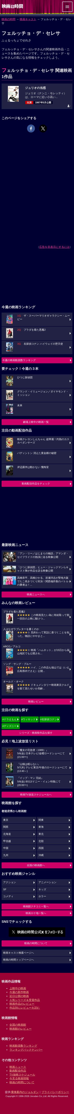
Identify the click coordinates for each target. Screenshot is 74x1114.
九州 (5, 855)
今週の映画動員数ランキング (19, 360)
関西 (5, 827)
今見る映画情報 (19, 1078)
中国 (5, 848)
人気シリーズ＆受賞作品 (24, 1000)
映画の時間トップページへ (18, 959)
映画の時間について (35, 943)
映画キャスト (28, 19)
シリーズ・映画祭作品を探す (35, 732)
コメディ (8, 896)
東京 (5, 820)
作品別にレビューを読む (24, 1007)
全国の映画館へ (36, 865)
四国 (41, 848)
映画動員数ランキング (23, 1045)
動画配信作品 (17, 1070)
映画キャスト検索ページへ (18, 952)
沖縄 (41, 855)
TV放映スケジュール (22, 1074)
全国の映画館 (17, 1024)
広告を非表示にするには (54, 246)
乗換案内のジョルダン (25, 1092)
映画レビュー (36, 701)
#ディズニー (9, 726)
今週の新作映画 (19, 992)
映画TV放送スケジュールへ (36, 794)
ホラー (42, 896)
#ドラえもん (9, 719)
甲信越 (7, 841)
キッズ (42, 889)
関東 (41, 820)
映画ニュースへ (36, 594)
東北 (41, 834)
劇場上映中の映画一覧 (36, 421)
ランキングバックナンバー (26, 1049)
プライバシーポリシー (55, 1092)
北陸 (41, 841)
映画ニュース (17, 1066)
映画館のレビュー (20, 1028)
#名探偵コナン (48, 719)
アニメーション (47, 882)
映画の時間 (8, 19)
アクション (9, 882)
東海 (41, 827)
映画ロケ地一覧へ (36, 913)
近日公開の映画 (19, 996)
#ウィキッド (28, 719)
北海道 (7, 834)
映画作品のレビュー (21, 1003)
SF (4, 889)
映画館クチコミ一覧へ (36, 906)
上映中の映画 (17, 988)
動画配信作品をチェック (36, 483)
